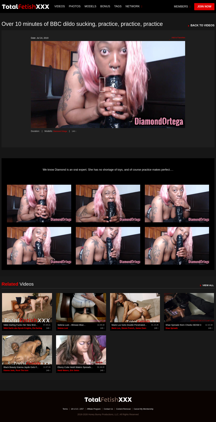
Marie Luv (116, 328)
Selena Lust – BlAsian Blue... (72, 325)
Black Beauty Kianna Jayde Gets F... (21, 367)
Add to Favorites (176, 38)
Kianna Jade (9, 370)
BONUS (106, 6)
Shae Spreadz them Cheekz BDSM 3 (183, 325)
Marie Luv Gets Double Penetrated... (129, 325)
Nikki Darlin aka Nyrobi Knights (17, 328)
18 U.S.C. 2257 (73, 409)
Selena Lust (63, 328)
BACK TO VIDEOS (202, 25)
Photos (75, 6)
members (182, 6)
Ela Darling (37, 328)
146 (76, 131)
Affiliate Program (92, 409)
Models (91, 6)
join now (204, 6)
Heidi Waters (63, 370)
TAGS (118, 6)
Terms (59, 409)
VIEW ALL (207, 285)
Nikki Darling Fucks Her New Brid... (20, 325)
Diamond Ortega (61, 131)
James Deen (140, 328)
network (134, 6)
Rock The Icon (22, 370)
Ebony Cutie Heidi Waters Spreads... (75, 367)
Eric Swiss (74, 370)
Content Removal (125, 409)
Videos (60, 6)
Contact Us (108, 409)
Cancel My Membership (148, 409)
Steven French (127, 328)
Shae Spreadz (172, 328)
